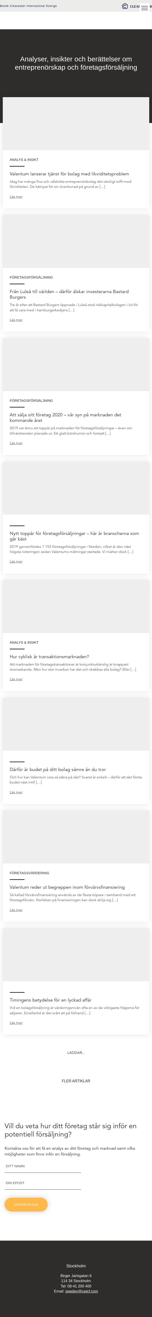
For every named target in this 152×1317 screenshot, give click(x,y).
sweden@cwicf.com (81, 1291)
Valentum (29, 20)
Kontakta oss (26, 1204)
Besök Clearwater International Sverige (28, 6)
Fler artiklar (76, 1081)
